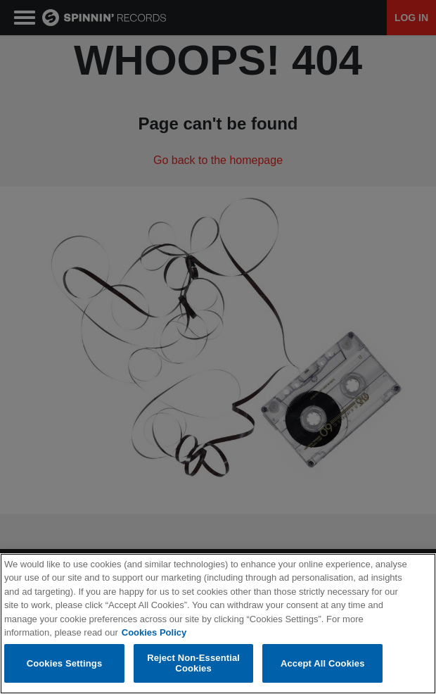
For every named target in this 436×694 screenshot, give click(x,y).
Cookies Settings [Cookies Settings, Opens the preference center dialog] (65, 663)
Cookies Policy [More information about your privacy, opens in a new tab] (154, 632)
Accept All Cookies (323, 663)
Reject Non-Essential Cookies (193, 663)
